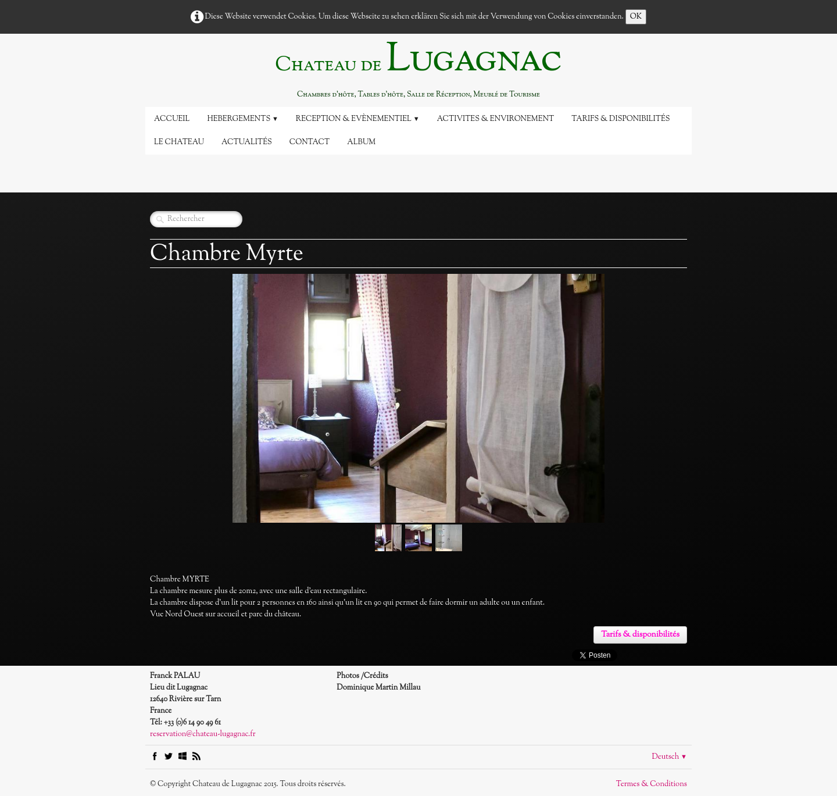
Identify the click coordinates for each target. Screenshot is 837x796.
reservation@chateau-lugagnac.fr (203, 734)
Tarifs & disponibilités (620, 119)
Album (361, 142)
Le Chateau (179, 142)
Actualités (246, 142)
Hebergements (242, 119)
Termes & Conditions (651, 784)
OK (636, 17)
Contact (309, 142)
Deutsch (669, 757)
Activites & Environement (496, 119)
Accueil (171, 119)
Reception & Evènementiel (358, 119)
